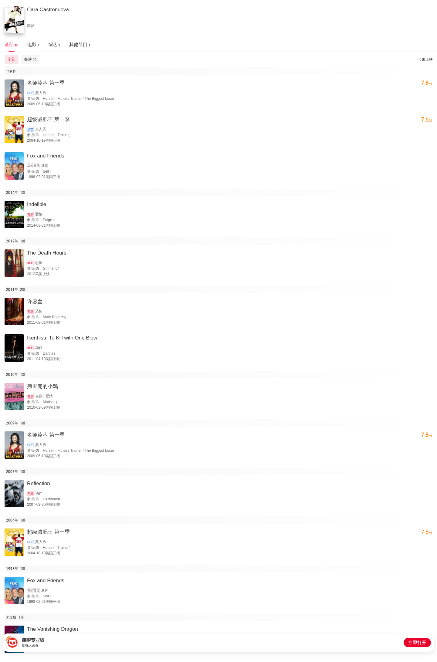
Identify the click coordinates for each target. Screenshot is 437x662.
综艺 (30, 93)
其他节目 (33, 165)
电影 (30, 214)
